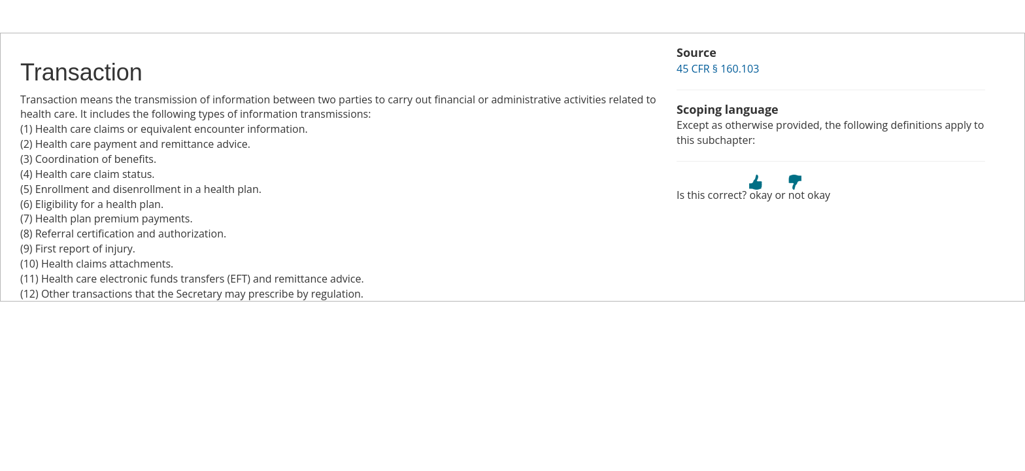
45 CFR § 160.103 (718, 68)
